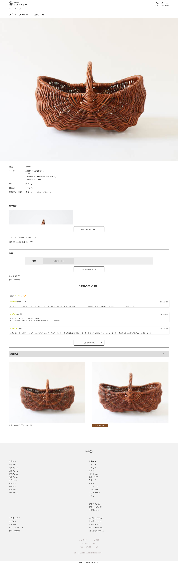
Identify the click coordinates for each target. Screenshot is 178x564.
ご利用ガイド (14, 518)
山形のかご (13, 471)
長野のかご (13, 480)
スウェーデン (94, 493)
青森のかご (13, 465)
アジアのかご (94, 504)
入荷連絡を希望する (89, 269)
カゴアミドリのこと (97, 518)
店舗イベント (94, 524)
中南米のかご (94, 510)
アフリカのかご (95, 507)
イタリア (92, 496)
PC (98, 562)
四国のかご (13, 486)
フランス (18, 9)
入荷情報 (12, 524)
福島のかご (13, 477)
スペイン (92, 471)
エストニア (93, 486)
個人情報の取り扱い (97, 531)
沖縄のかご (13, 493)
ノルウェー (93, 489)
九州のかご (13, 489)
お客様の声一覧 (89, 343)
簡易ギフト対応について (45, 192)
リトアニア (93, 483)
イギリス (92, 468)
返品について (14, 276)
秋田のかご (13, 468)
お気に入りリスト (16, 528)
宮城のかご (13, 474)
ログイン (12, 521)
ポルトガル (93, 474)
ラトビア (92, 480)
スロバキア (93, 477)
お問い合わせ (14, 280)
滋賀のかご (13, 483)
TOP (10, 9)
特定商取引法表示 (96, 528)
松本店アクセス (95, 521)
